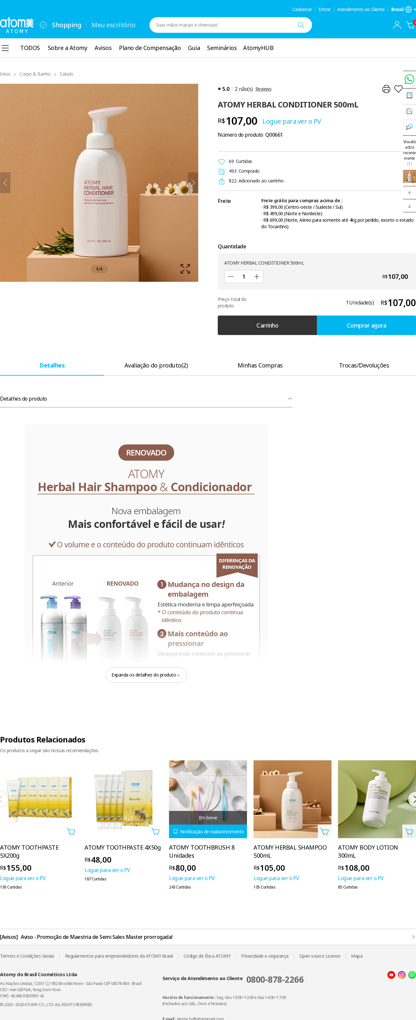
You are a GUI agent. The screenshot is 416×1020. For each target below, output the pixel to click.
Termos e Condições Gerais (27, 956)
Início (5, 74)
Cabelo (66, 74)
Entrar (324, 9)
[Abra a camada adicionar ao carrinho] (71, 831)
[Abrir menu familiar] (43, 25)
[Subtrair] (231, 276)
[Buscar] (301, 25)
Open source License (320, 956)
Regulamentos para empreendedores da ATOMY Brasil (119, 956)
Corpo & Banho (35, 74)
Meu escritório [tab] (113, 24)
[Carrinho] (411, 25)
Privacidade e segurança (265, 956)
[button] (409, 192)
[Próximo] (193, 182)
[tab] (52, 365)
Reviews (263, 89)
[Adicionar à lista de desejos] (398, 89)
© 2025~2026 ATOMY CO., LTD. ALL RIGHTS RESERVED (46, 1004)
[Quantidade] (244, 276)
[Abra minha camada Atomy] (397, 25)
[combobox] (43, 25)
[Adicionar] (257, 276)
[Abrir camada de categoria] (5, 48)
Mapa (356, 956)
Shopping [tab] (66, 24)
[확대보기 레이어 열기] (99, 183)
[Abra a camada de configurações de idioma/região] (403, 9)
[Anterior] (5, 182)
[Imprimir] (386, 89)
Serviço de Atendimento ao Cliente (233, 979)
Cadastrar (302, 9)
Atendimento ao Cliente (360, 9)
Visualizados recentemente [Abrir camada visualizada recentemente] (409, 153)
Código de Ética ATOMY (207, 956)
